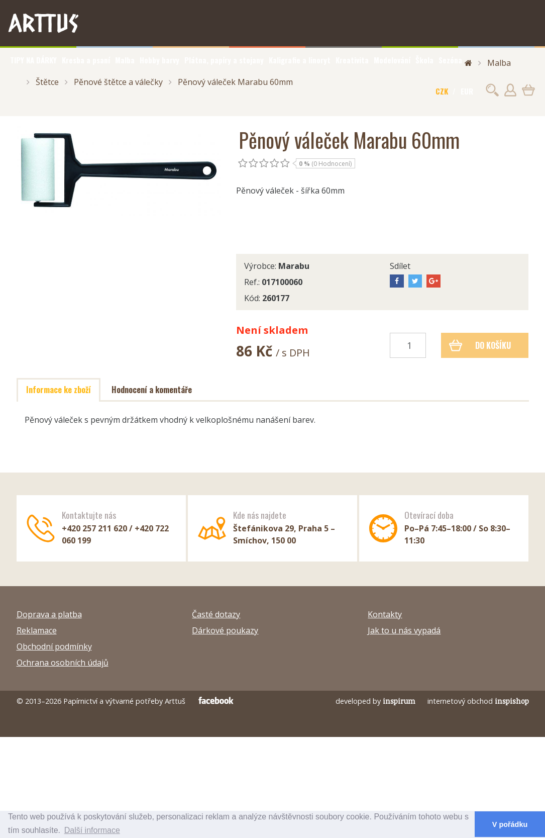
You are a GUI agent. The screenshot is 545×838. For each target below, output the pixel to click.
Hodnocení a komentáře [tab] (152, 390)
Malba (125, 59)
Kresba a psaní (86, 59)
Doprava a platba (49, 614)
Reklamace (37, 630)
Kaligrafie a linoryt (300, 59)
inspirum (399, 701)
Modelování (392, 59)
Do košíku (480, 345)
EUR (467, 91)
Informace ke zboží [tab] (58, 390)
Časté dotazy (216, 614)
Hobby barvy (159, 59)
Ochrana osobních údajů (62, 662)
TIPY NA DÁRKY (33, 59)
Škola (424, 59)
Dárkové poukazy (225, 630)
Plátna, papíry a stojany (224, 59)
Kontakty (385, 614)
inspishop (512, 701)
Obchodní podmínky (54, 646)
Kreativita (352, 59)
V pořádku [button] (509, 824)
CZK (441, 91)
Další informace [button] (92, 830)
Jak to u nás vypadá (404, 630)
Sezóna (450, 59)
